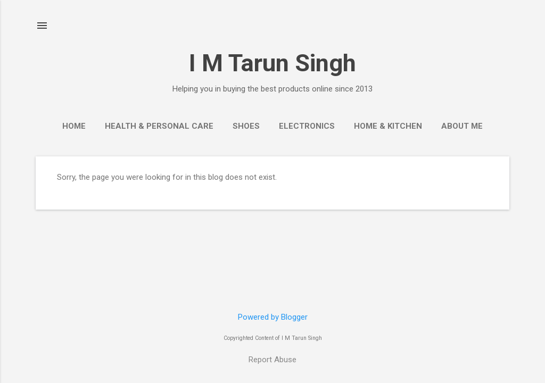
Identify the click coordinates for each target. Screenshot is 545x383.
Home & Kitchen (388, 126)
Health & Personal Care (159, 126)
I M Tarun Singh (272, 63)
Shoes (246, 126)
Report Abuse (272, 359)
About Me (462, 126)
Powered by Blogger (273, 317)
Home (74, 126)
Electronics (307, 126)
